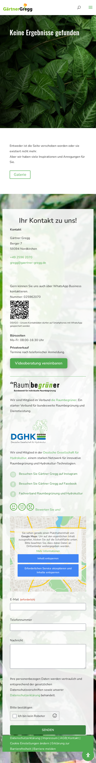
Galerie (20, 174)
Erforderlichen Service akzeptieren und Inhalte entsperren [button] (47, 570)
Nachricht (16, 640)
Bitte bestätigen (21, 707)
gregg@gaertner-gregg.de (27, 262)
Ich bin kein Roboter (31, 716)
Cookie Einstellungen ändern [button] (29, 743)
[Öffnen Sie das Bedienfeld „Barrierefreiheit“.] (88, 755)
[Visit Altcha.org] (55, 717)
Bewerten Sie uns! (35, 510)
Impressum (50, 738)
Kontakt (74, 738)
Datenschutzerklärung (25, 695)
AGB (63, 738)
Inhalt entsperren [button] (48, 558)
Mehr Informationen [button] (48, 551)
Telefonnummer (21, 620)
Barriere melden (44, 749)
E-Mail (22, 599)
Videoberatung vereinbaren (38, 363)
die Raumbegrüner (63, 400)
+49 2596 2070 (20, 257)
